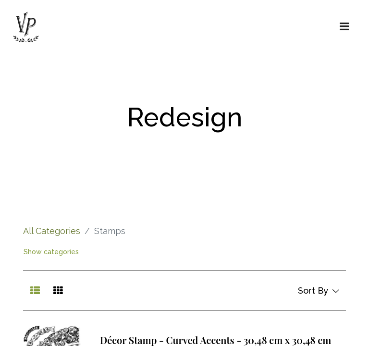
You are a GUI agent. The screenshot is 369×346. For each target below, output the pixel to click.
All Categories (51, 231)
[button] (318, 290)
